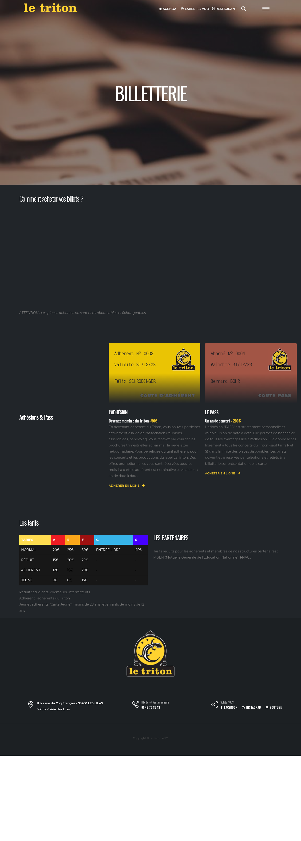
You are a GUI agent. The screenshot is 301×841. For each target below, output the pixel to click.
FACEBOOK (229, 707)
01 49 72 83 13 (150, 707)
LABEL (188, 9)
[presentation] (111, 416)
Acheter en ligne (222, 473)
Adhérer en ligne (127, 486)
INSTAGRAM (251, 707)
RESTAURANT (224, 9)
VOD (203, 9)
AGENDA (167, 9)
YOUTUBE (274, 707)
